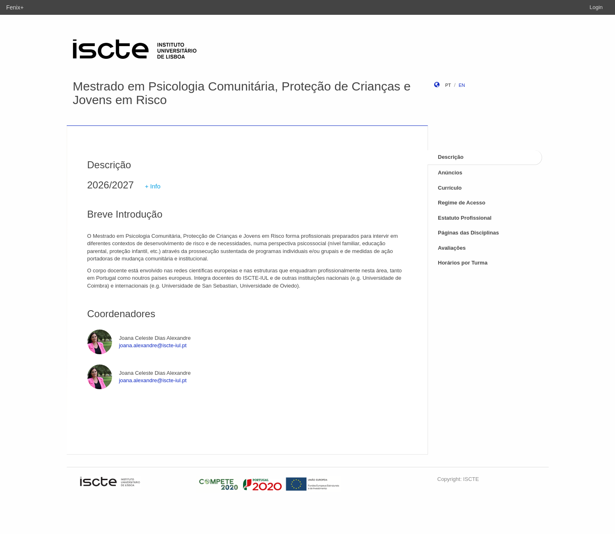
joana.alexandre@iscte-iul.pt (153, 345)
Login (596, 7)
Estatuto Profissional (464, 218)
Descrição (450, 157)
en (461, 85)
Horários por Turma (462, 263)
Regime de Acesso (461, 203)
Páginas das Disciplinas (468, 233)
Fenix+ (14, 7)
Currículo (450, 188)
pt (448, 85)
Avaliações (451, 248)
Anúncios (450, 172)
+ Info (153, 186)
